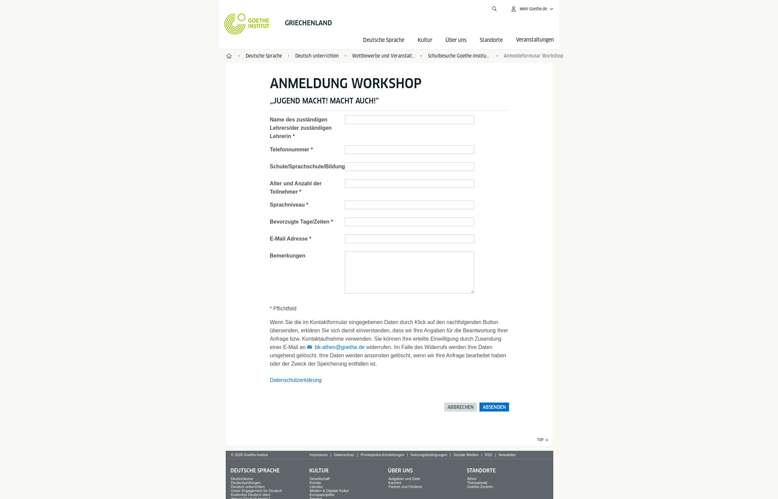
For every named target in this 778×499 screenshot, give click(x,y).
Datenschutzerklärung (296, 380)
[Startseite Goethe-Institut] (246, 24)
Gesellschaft (320, 479)
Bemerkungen (288, 255)
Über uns (456, 40)
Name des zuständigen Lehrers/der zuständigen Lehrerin (301, 128)
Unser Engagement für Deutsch (256, 491)
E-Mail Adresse (289, 239)
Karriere (394, 483)
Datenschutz (344, 455)
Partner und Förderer (405, 487)
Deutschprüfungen (246, 483)
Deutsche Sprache (383, 40)
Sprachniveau (287, 205)
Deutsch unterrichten (248, 487)
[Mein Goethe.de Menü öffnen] (532, 9)
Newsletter (507, 455)
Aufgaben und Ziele (404, 479)
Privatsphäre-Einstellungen (382, 455)
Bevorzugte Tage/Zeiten (299, 222)
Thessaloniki (477, 483)
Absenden (494, 407)
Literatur (316, 487)
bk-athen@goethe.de (340, 347)
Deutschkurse (242, 479)
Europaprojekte (322, 495)
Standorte (491, 40)
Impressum (318, 455)
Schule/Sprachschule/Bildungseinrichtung (323, 166)
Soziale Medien (466, 455)
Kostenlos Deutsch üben (250, 495)
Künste (315, 483)
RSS (488, 455)
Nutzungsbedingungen (429, 455)
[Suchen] (494, 9)
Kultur (425, 40)
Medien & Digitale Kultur (329, 491)
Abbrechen (461, 407)
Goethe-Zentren (480, 487)
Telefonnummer (290, 149)
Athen (472, 479)
